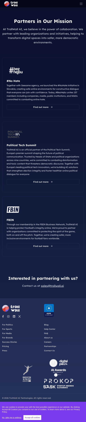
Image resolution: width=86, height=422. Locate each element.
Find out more (43, 107)
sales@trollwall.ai (52, 285)
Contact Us (49, 350)
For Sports (7, 329)
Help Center (49, 329)
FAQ (46, 333)
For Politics (7, 325)
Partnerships (50, 346)
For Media (7, 333)
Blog (46, 325)
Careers (47, 342)
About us (48, 337)
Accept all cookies (32, 418)
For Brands (7, 337)
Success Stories (9, 342)
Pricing (5, 346)
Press (4, 350)
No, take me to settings (11, 418)
